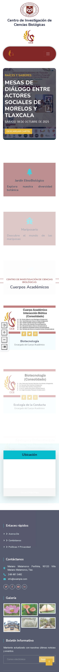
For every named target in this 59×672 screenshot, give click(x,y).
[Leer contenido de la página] (4, 347)
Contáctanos (13, 540)
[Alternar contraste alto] (4, 325)
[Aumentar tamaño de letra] (4, 332)
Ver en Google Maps (29, 492)
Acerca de (12, 533)
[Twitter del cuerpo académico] (29, 362)
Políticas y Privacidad (18, 547)
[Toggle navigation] (48, 54)
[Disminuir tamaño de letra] (4, 340)
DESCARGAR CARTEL (18, 131)
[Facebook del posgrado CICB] (24, 362)
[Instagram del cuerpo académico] (35, 362)
